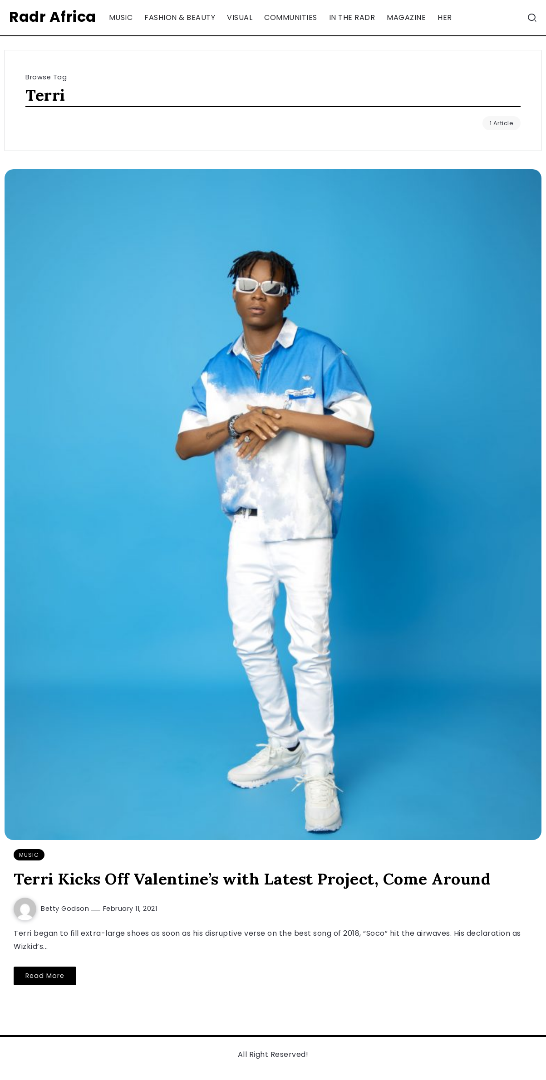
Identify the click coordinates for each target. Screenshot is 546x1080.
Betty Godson (66, 908)
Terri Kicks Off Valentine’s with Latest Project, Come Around (252, 879)
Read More (44, 975)
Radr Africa (52, 16)
